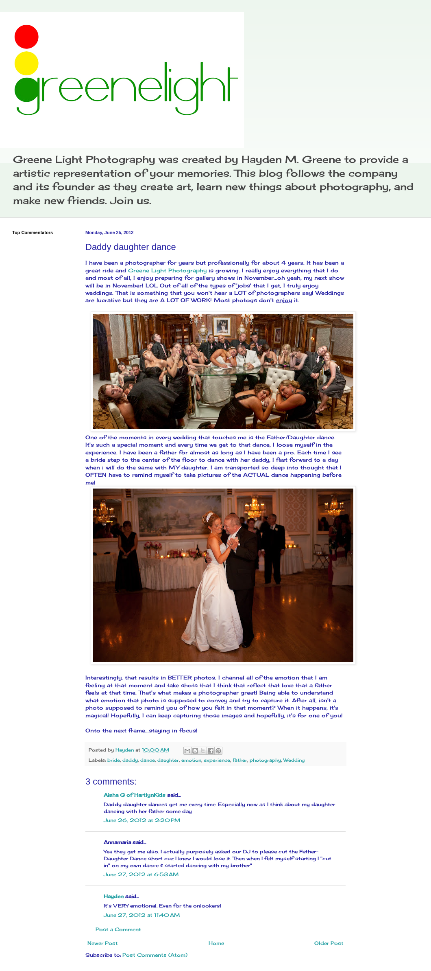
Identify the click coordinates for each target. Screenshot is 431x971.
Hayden (114, 896)
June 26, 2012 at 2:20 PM (142, 820)
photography (265, 760)
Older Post (329, 943)
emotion (191, 760)
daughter (168, 760)
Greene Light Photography (167, 270)
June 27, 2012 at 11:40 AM (142, 915)
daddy (130, 760)
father (240, 760)
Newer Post (102, 943)
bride (113, 760)
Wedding (294, 760)
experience (217, 760)
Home (216, 943)
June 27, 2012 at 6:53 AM (141, 874)
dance (147, 760)
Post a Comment (118, 929)
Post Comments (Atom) (154, 955)
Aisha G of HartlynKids (134, 795)
